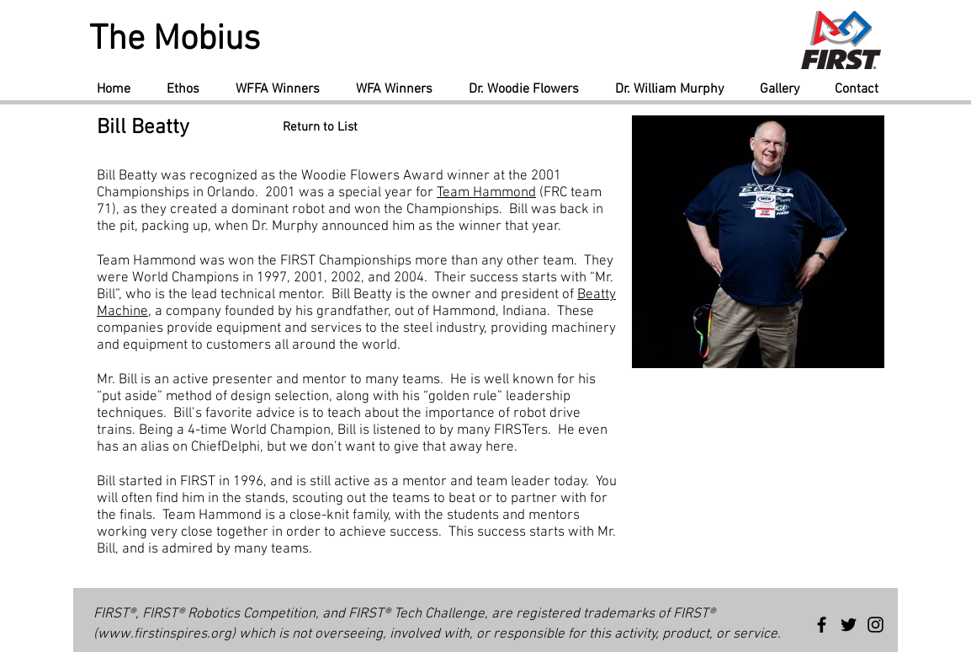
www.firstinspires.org (164, 634)
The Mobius (174, 40)
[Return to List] (320, 127)
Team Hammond (486, 192)
